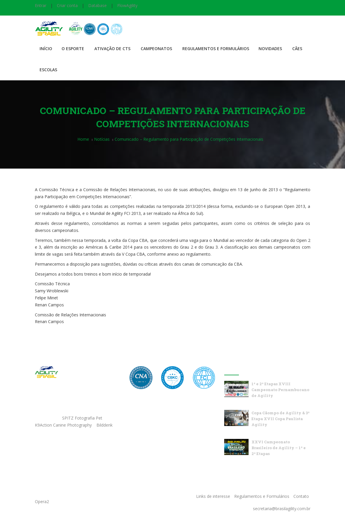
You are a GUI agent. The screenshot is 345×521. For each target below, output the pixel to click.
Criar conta (67, 5)
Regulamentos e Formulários (215, 48)
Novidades (270, 48)
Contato (301, 496)
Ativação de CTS (112, 48)
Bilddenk (104, 425)
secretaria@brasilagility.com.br (281, 508)
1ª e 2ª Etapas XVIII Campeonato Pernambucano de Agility (280, 389)
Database (97, 5)
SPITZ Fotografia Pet (82, 418)
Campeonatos (156, 48)
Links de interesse (213, 496)
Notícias (102, 139)
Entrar (40, 5)
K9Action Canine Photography (63, 425)
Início (46, 48)
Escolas (48, 69)
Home (83, 139)
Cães (297, 48)
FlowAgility (127, 5)
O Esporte (73, 48)
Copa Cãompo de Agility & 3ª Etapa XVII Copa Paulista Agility (280, 418)
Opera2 (42, 501)
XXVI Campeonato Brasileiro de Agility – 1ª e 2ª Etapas (278, 447)
